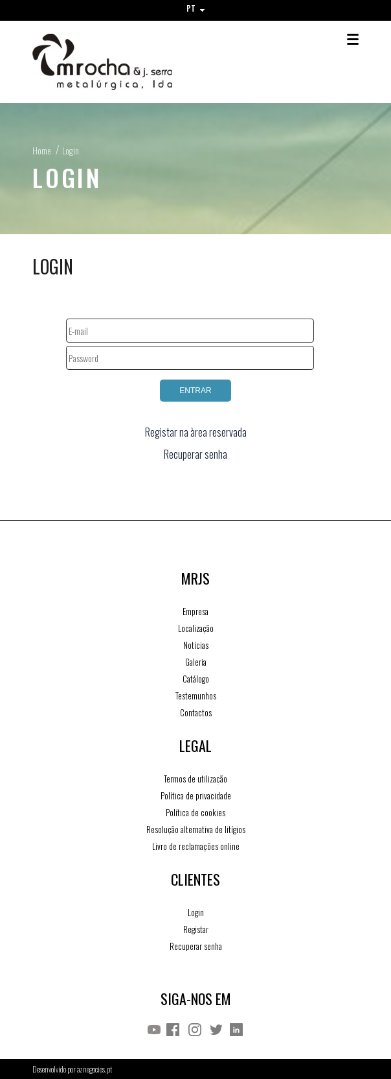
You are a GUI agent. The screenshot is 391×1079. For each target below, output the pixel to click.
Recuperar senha (195, 454)
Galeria (196, 661)
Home (41, 150)
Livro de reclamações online (196, 846)
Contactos (196, 712)
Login (70, 150)
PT (195, 8)
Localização (196, 628)
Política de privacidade (196, 795)
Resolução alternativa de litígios (195, 829)
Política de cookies (195, 812)
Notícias (195, 644)
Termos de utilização (195, 778)
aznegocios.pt (94, 1068)
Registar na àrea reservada (196, 432)
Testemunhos (195, 695)
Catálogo (196, 678)
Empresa (195, 611)
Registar (195, 929)
